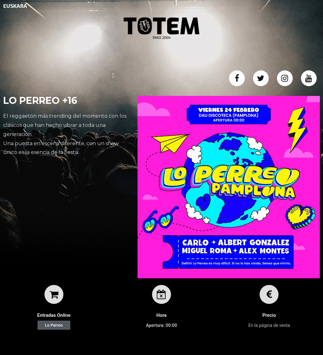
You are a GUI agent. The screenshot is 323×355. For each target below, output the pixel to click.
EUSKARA (15, 6)
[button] (54, 325)
